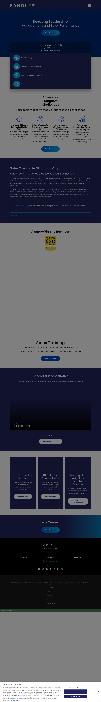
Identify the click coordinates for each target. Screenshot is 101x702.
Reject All (75, 692)
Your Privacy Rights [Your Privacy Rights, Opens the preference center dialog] (75, 688)
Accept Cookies (75, 696)
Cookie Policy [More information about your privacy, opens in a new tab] (15, 700)
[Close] (98, 691)
